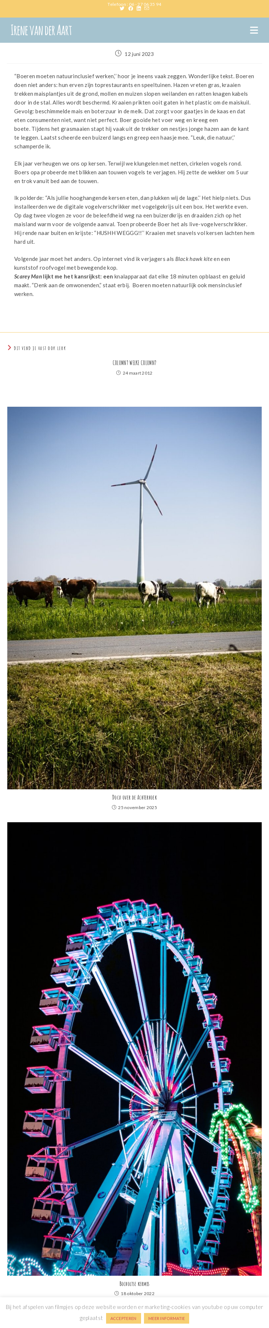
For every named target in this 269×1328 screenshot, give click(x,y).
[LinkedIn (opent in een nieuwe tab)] (140, 8)
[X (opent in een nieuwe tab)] (124, 8)
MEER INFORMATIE (166, 1318)
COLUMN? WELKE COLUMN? (134, 363)
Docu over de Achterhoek (134, 797)
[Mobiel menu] (254, 30)
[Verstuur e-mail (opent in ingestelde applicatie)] (146, 8)
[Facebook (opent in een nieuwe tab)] (132, 8)
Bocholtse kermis (135, 1283)
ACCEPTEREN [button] (123, 1318)
